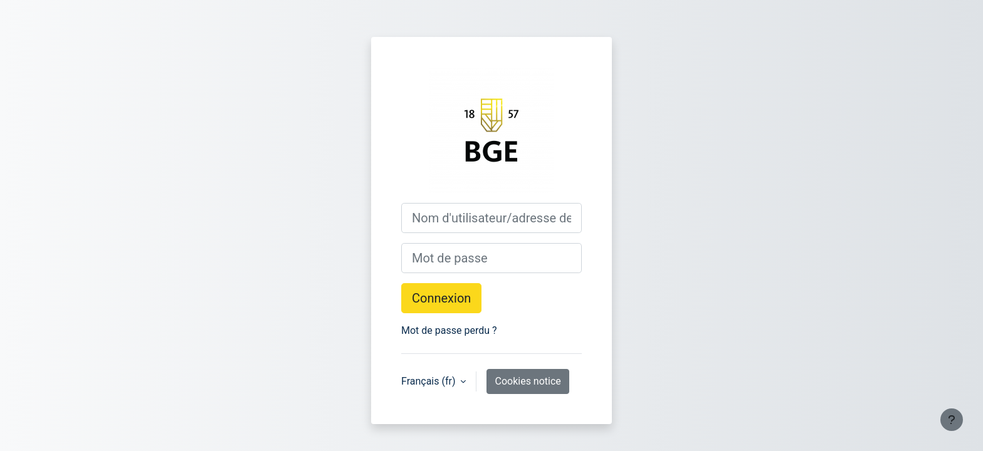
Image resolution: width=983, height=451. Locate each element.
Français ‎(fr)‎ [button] (429, 381)
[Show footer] (951, 419)
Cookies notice (527, 381)
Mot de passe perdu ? (449, 330)
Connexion (441, 298)
